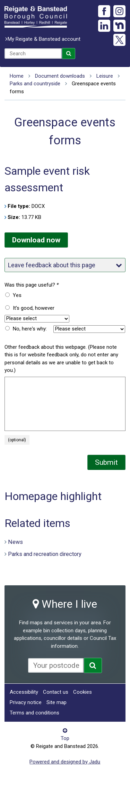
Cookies (82, 692)
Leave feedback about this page (65, 265)
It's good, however (33, 308)
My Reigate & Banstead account (44, 39)
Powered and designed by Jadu (64, 762)
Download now (36, 240)
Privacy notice (26, 702)
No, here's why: (30, 329)
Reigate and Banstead (36, 17)
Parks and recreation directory (44, 554)
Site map (56, 702)
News (15, 541)
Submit (106, 462)
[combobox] (33, 53)
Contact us (55, 692)
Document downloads (60, 76)
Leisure (104, 76)
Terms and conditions (34, 713)
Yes (17, 295)
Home (17, 76)
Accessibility (24, 692)
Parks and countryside (35, 83)
